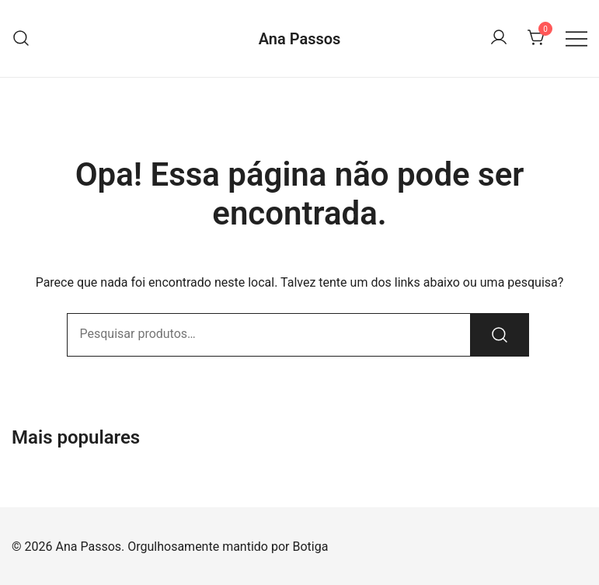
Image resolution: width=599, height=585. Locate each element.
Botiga (310, 546)
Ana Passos (300, 39)
